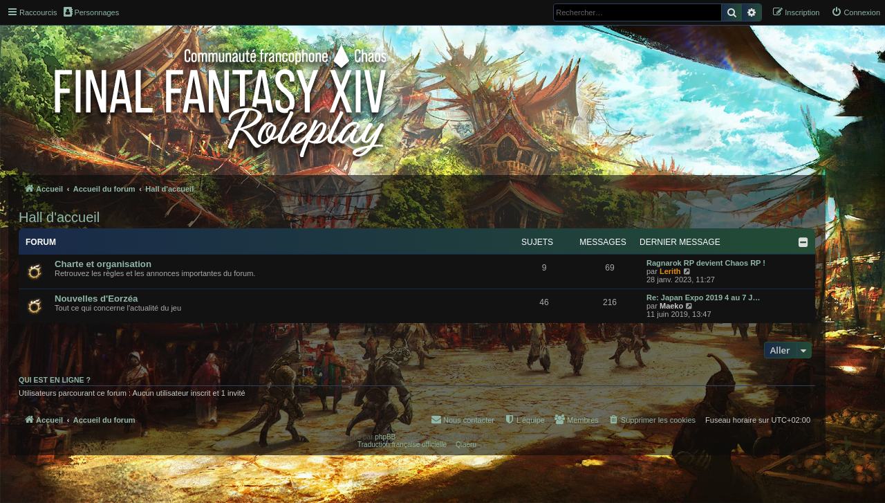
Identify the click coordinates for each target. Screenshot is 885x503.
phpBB (385, 437)
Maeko (671, 306)
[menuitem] (855, 12)
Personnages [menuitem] (91, 12)
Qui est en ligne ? (55, 380)
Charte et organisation (103, 264)
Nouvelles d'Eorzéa (96, 298)
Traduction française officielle (402, 444)
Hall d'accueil (59, 217)
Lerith (670, 271)
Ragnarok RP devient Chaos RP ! (705, 263)
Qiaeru (466, 444)
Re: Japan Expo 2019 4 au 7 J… (703, 297)
